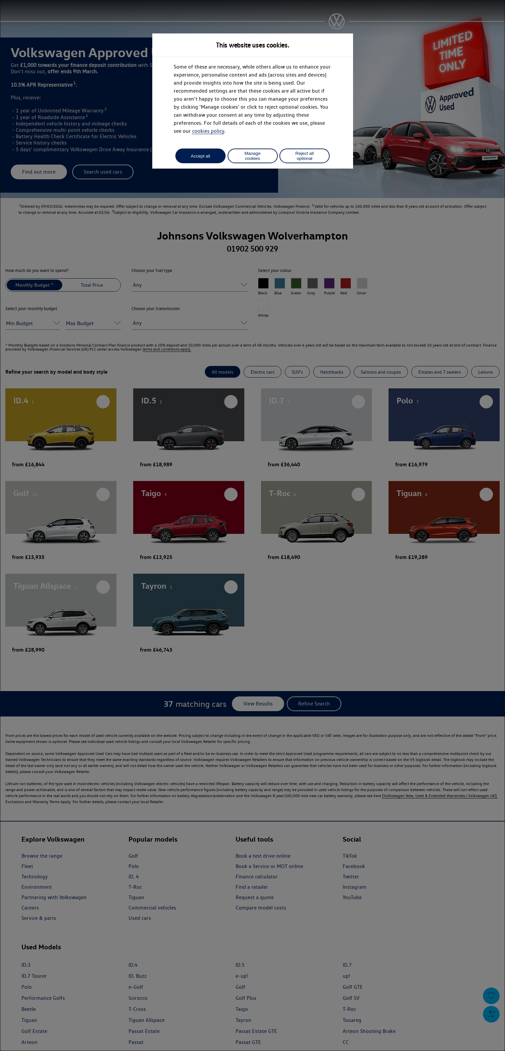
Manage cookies (252, 156)
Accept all (200, 156)
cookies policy (208, 131)
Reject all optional (305, 156)
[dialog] (252, 525)
